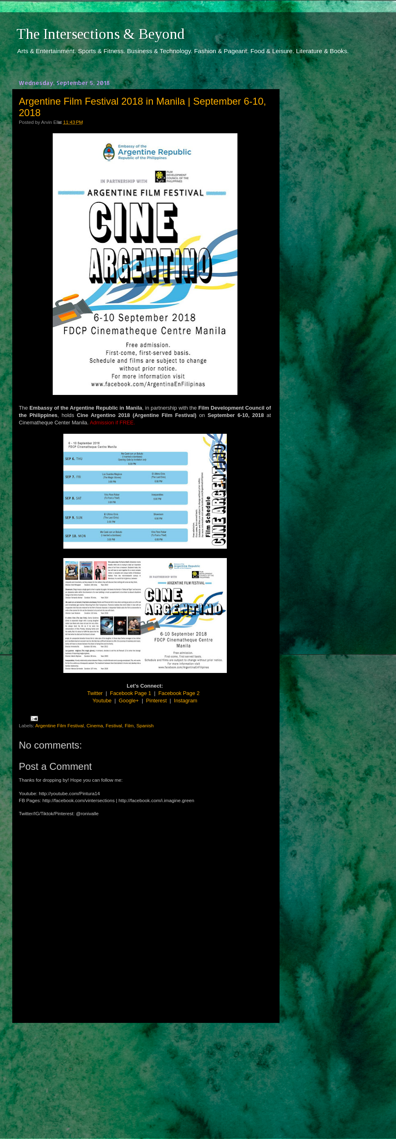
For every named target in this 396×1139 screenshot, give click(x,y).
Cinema (95, 725)
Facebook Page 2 (179, 693)
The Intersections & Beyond (100, 34)
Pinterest (156, 700)
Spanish (145, 725)
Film (129, 725)
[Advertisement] (145, 1073)
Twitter (95, 693)
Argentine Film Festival (59, 725)
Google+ (129, 700)
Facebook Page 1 (130, 693)
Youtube (102, 700)
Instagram (185, 700)
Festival (113, 725)
